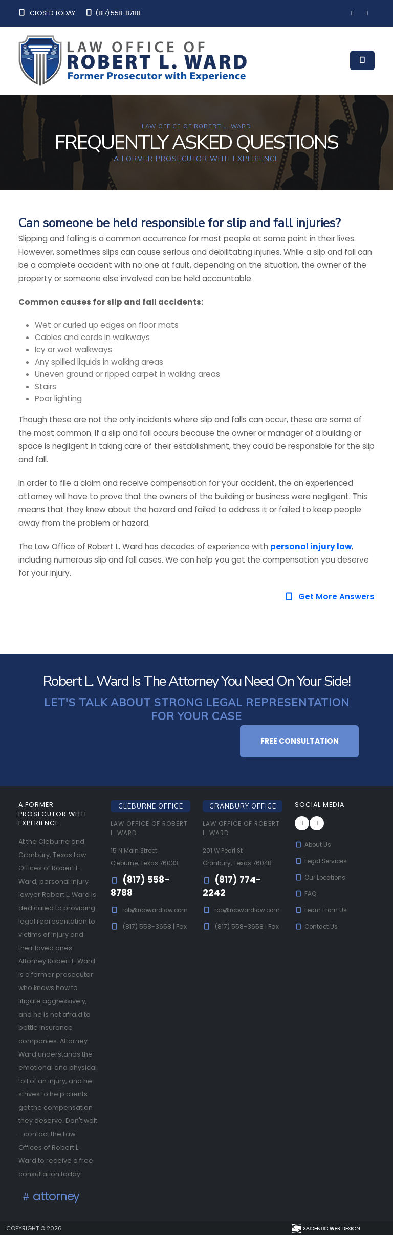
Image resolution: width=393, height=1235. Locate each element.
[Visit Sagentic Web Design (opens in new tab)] (325, 1227)
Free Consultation (299, 741)
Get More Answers (330, 596)
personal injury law (311, 546)
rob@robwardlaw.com (148, 922)
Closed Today (46, 13)
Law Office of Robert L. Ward (139, 828)
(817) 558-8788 (112, 13)
